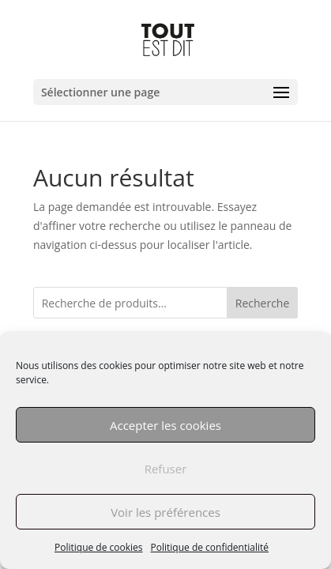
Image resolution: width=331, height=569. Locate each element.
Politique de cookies (99, 547)
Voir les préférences (165, 512)
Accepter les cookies (165, 425)
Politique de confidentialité (210, 547)
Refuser (166, 469)
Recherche (262, 303)
